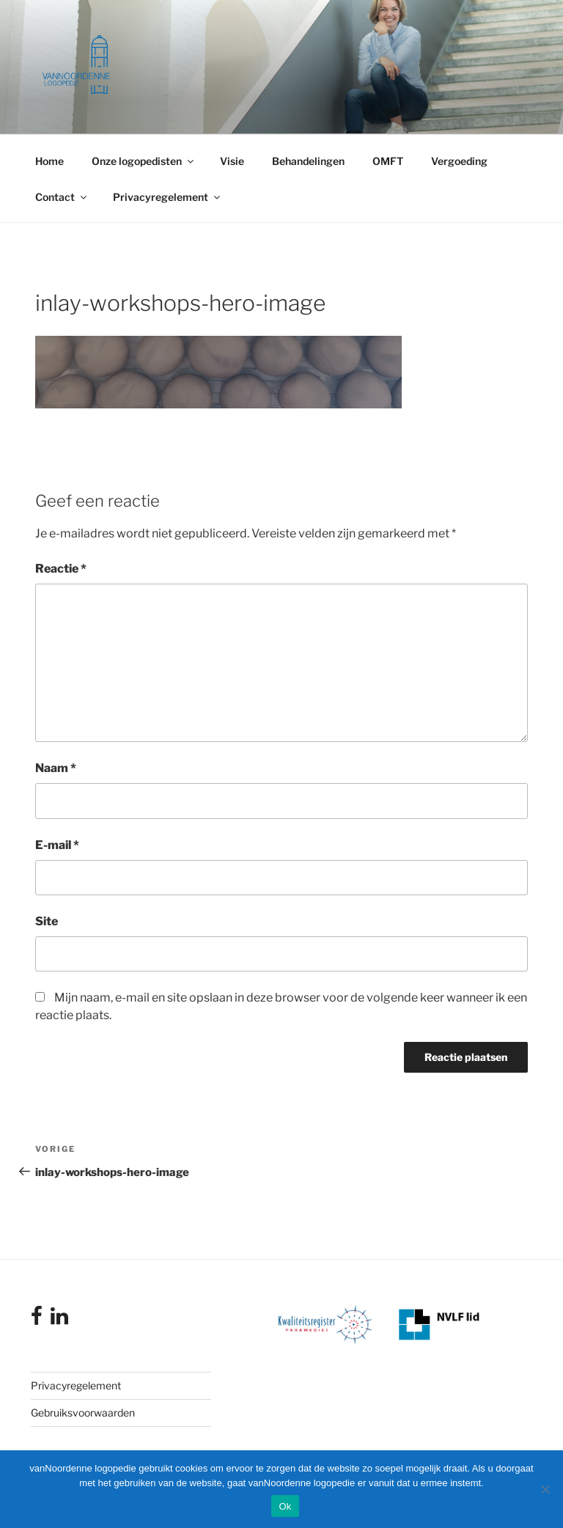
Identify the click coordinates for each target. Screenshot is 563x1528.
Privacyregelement (167, 197)
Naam (55, 768)
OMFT (387, 161)
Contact (62, 197)
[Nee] (544, 1489)
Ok (285, 1506)
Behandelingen (308, 161)
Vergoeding (459, 161)
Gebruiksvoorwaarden (83, 1412)
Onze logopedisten (144, 161)
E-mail (57, 845)
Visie (232, 161)
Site (46, 921)
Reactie (61, 569)
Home (49, 161)
